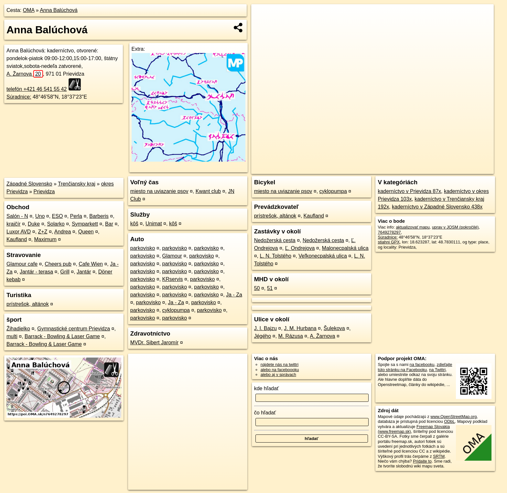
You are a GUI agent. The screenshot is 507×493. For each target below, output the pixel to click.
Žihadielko (18, 328)
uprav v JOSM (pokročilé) (455, 227)
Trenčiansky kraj (76, 184)
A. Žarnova (24, 74)
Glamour (172, 256)
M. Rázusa (290, 336)
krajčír (13, 224)
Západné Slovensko (29, 184)
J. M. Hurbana (300, 328)
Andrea (62, 231)
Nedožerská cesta (275, 240)
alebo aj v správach (278, 374)
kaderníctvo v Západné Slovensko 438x (437, 206)
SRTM (439, 456)
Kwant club (208, 191)
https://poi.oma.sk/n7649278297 (464, 169)
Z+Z (43, 231)
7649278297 (389, 232)
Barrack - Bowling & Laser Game (62, 336)
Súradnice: (18, 97)
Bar (109, 224)
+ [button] (262, 15)
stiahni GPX (389, 242)
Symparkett (85, 224)
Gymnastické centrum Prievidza (73, 328)
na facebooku (422, 364)
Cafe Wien (91, 264)
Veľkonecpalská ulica (322, 256)
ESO (57, 216)
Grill (64, 271)
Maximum (45, 239)
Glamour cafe (22, 264)
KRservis (172, 279)
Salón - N (17, 216)
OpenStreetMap (382, 169)
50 (257, 288)
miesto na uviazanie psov (159, 191)
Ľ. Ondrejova (300, 248)
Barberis (99, 216)
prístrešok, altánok (27, 304)
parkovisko (142, 248)
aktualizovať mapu (412, 227)
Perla (76, 216)
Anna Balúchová (59, 10)
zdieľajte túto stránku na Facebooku (415, 367)
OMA (29, 10)
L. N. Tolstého (275, 256)
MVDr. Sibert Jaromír (154, 342)
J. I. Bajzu (265, 328)
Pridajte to (422, 461)
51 (270, 288)
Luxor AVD (18, 231)
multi (11, 336)
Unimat (154, 223)
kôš (134, 223)
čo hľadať (265, 412)
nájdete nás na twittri (279, 364)
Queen (86, 231)
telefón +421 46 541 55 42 (36, 89)
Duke (34, 224)
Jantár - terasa (36, 271)
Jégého (262, 336)
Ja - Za (234, 294)
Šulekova (334, 328)
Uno (40, 216)
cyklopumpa (176, 310)
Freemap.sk (415, 169)
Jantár (84, 271)
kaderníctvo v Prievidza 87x (409, 191)
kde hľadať (266, 388)
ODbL (449, 421)
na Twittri (437, 369)
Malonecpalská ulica (345, 248)
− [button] (262, 25)
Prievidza (44, 191)
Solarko (55, 224)
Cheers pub (58, 264)
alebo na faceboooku (280, 369)
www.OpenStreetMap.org (453, 416)
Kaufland (16, 239)
